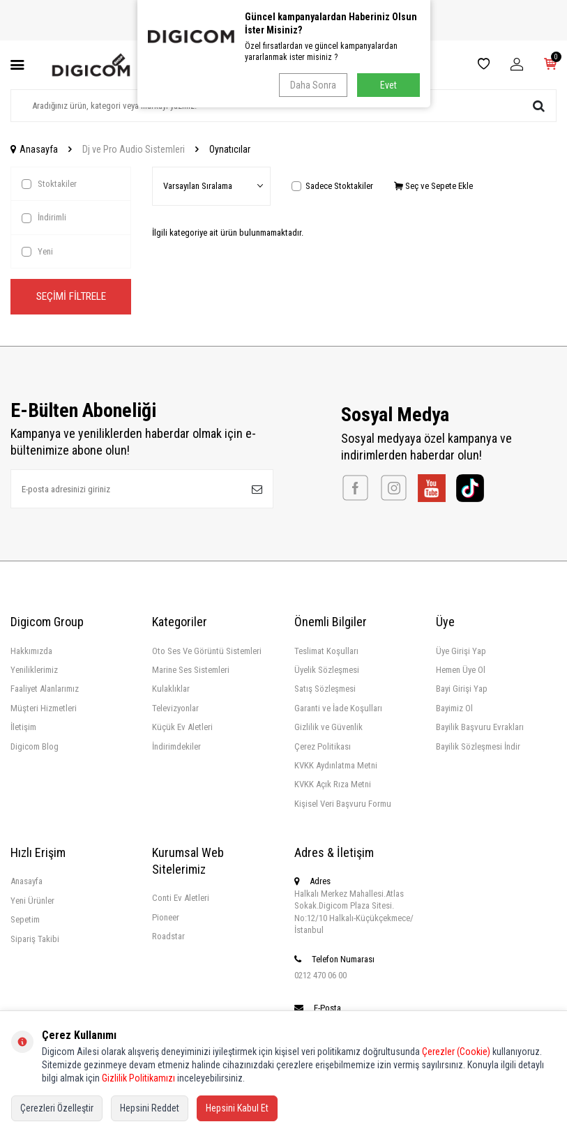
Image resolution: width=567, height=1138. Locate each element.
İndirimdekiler (176, 746)
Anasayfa (34, 149)
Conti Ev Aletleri (180, 898)
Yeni (37, 251)
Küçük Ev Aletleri (182, 727)
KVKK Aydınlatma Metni (335, 766)
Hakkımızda (31, 651)
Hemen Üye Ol (460, 670)
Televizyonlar (175, 708)
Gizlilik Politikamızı (138, 1078)
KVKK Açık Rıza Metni (332, 785)
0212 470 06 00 (320, 975)
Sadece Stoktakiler (332, 186)
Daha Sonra (312, 85)
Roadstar (168, 937)
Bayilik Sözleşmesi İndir (478, 746)
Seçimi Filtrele (71, 296)
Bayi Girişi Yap (461, 689)
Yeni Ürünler (32, 900)
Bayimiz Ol (454, 708)
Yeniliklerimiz (34, 670)
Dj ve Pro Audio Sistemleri (133, 149)
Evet (388, 85)
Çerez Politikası (322, 746)
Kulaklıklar (171, 689)
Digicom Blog (34, 746)
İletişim (23, 727)
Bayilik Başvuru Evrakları (480, 727)
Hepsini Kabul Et (237, 1108)
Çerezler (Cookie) (456, 1051)
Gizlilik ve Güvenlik (328, 727)
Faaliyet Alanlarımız (44, 689)
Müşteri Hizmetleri (43, 708)
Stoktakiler (49, 184)
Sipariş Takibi (34, 939)
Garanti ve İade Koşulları (338, 708)
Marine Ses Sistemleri (190, 670)
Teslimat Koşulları (326, 651)
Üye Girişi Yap (461, 651)
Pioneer (165, 917)
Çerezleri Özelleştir (56, 1108)
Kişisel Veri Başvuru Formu (342, 803)
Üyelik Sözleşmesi (326, 670)
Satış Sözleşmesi (325, 689)
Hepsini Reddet (149, 1108)
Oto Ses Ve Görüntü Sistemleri (207, 651)
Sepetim (25, 920)
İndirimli (44, 217)
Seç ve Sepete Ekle (433, 186)
